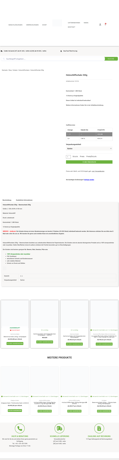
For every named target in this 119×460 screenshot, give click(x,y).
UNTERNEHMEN (74, 23)
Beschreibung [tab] (7, 200)
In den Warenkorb (89, 162)
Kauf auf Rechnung (70, 51)
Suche (111, 59)
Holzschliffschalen (24, 70)
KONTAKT (71, 27)
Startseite (4, 70)
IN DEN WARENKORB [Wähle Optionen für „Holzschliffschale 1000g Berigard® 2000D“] (74, 416)
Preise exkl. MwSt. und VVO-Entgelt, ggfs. (85, 171)
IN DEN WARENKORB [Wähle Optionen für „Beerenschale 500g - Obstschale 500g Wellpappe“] (104, 416)
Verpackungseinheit (73, 144)
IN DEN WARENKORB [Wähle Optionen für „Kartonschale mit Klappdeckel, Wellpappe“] (74, 345)
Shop (10, 70)
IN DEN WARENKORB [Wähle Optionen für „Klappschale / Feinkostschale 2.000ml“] (14, 416)
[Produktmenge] (68, 157)
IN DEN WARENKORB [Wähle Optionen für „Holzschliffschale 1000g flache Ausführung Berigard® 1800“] (44, 416)
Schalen (15, 70)
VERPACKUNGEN (32, 25)
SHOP (44, 25)
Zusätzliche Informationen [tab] (24, 200)
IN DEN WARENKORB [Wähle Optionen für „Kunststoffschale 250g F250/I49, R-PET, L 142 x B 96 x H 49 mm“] (104, 347)
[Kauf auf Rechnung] (61, 51)
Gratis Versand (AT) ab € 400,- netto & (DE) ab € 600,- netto (25, 51)
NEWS (86, 23)
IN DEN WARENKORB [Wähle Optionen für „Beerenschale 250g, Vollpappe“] (15, 344)
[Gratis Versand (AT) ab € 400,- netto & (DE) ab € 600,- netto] (1, 51)
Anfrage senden (89, 180)
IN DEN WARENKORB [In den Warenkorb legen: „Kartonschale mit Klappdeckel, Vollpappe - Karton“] (45, 342)
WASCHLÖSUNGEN (15, 25)
